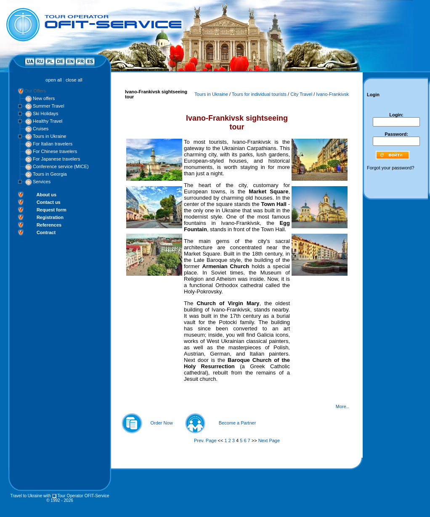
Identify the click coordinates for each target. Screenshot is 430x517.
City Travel (301, 94)
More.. (342, 406)
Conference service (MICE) (61, 166)
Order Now (161, 422)
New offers (44, 98)
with (47, 495)
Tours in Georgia (50, 174)
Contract (46, 232)
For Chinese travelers (55, 151)
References (49, 224)
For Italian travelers (52, 143)
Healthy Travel (47, 121)
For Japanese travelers (56, 158)
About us (46, 194)
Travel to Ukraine (26, 495)
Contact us (49, 202)
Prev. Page (205, 440)
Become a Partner (237, 422)
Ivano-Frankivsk (332, 94)
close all (74, 79)
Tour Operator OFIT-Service (83, 495)
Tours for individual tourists (259, 94)
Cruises (40, 128)
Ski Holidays (45, 113)
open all (53, 79)
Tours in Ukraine (49, 136)
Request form (51, 209)
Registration (50, 217)
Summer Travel (48, 105)
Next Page (269, 440)
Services (41, 181)
